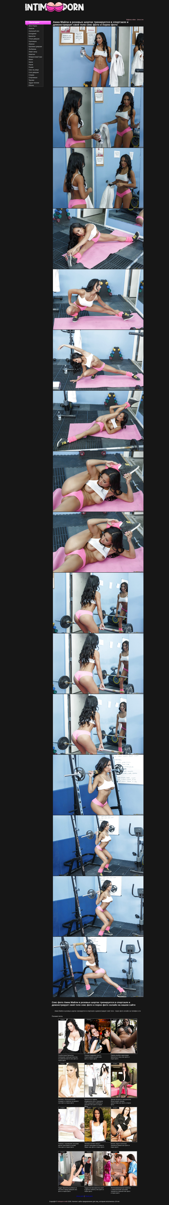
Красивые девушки (35, 46)
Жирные (31, 44)
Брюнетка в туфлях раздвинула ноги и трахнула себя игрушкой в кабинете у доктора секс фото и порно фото (93, 1103)
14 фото (62, 1107)
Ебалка (31, 85)
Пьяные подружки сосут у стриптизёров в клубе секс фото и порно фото (93, 1057)
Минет (31, 59)
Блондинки (32, 33)
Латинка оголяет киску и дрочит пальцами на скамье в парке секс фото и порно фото (94, 1145)
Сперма (31, 75)
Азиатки (31, 28)
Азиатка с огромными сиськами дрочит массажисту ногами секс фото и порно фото (68, 1145)
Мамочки (32, 54)
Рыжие (31, 67)
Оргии (31, 62)
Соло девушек (34, 72)
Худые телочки (34, 83)
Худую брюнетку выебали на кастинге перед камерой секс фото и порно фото (67, 1189)
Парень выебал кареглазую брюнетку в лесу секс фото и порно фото (120, 1057)
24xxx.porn (80, 1196)
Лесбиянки (32, 49)
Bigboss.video (131, 19)
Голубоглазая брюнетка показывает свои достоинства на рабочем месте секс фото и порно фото (68, 1057)
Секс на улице (34, 70)
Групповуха (33, 41)
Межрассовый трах (35, 57)
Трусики (31, 80)
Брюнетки (32, 36)
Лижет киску (33, 52)
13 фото (115, 1063)
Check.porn (89, 1196)
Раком (31, 65)
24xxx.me (140, 19)
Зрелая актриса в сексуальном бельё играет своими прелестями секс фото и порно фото (121, 1102)
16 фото (62, 1019)
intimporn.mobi (63, 1201)
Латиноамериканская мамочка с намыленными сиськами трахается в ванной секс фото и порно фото (121, 1190)
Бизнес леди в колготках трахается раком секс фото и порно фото (120, 1145)
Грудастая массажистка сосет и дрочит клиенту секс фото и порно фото (94, 1189)
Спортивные (33, 77)
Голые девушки (34, 39)
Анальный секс (34, 31)
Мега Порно (33, 26)
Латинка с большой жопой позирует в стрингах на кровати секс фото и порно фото (68, 1101)
